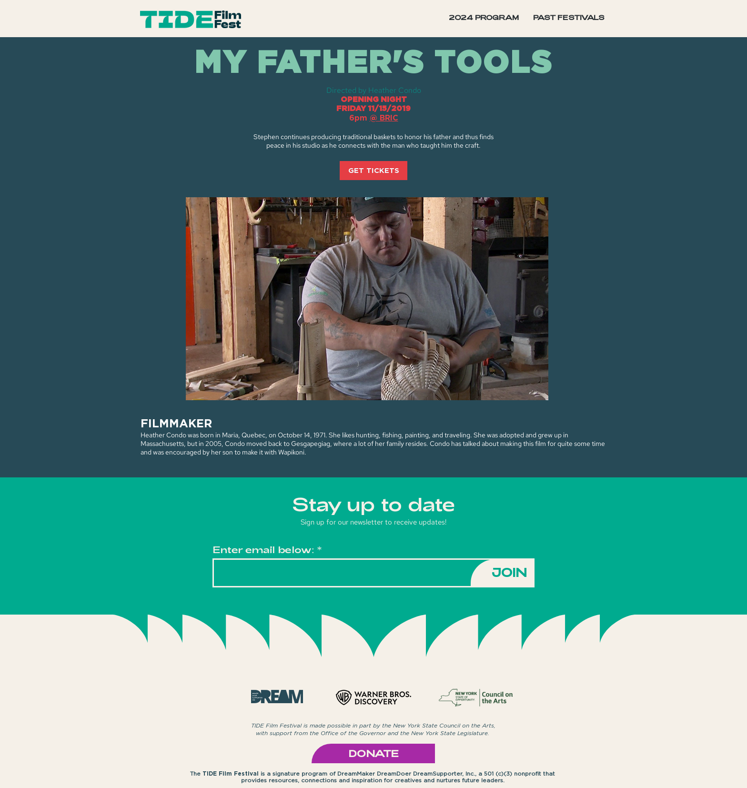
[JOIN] (502, 572)
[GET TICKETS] (373, 170)
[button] (569, 17)
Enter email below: (263, 549)
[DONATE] (373, 753)
